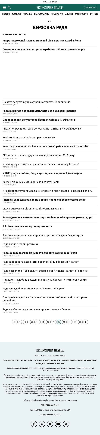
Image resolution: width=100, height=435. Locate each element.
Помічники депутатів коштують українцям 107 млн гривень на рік (44, 49)
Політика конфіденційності (47, 360)
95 (64, 322)
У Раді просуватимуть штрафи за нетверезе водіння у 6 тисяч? (41, 164)
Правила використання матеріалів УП (79, 360)
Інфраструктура (41, 14)
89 (32, 322)
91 (43, 322)
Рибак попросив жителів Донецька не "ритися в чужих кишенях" (42, 128)
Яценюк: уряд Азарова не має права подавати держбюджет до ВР (44, 199)
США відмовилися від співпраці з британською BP (33, 208)
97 (75, 322)
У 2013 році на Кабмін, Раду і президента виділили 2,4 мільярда (42, 173)
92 (48, 322)
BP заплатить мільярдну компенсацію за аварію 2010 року (38, 155)
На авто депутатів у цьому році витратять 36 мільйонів (36, 102)
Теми (50, 21)
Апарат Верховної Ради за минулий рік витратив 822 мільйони (42, 40)
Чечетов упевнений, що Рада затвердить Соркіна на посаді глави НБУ (45, 146)
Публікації (16, 14)
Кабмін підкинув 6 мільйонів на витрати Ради (31, 182)
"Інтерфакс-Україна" (74, 375)
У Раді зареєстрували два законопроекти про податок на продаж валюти (47, 190)
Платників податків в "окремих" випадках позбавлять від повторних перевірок (45, 299)
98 (80, 322)
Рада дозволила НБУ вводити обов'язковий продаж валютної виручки (45, 270)
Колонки (27, 14)
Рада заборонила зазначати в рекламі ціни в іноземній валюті (41, 261)
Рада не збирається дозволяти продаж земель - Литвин (37, 309)
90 (37, 322)
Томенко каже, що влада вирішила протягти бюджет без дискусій (43, 235)
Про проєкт (26, 360)
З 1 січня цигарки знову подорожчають (27, 226)
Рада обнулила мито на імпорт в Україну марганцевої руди (40, 252)
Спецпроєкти (81, 14)
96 (69, 322)
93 (54, 322)
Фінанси (69, 14)
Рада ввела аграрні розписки (21, 244)
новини (6, 14)
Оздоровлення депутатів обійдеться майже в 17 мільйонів (39, 119)
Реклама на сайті (11, 360)
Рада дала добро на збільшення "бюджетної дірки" (34, 288)
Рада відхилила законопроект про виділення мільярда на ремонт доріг (48, 217)
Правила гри (57, 14)
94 (59, 322)
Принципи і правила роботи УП (50, 364)
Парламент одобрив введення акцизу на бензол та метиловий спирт (45, 279)
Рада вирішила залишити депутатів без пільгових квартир (39, 110)
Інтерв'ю (94, 14)
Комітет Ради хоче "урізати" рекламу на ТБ (29, 137)
